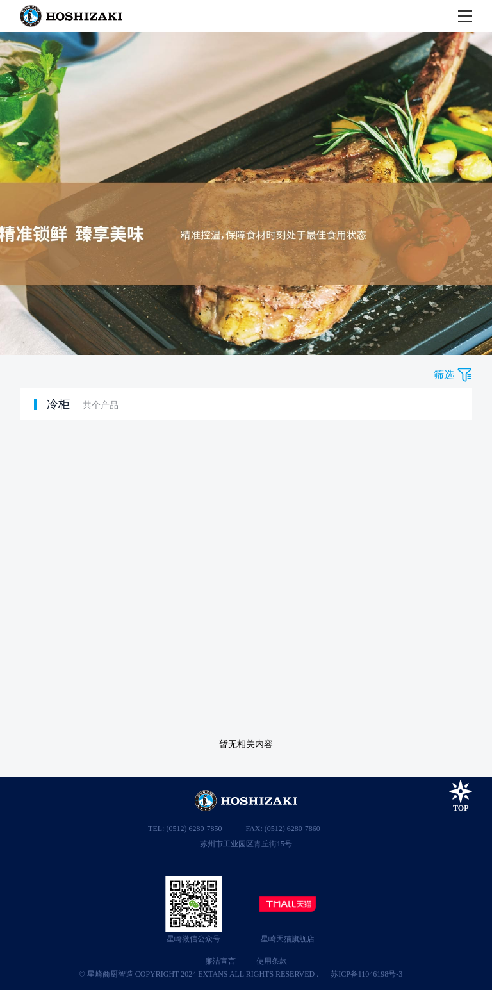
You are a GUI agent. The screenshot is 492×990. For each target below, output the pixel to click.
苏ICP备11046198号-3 (366, 973)
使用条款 (271, 961)
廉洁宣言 (220, 961)
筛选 (444, 374)
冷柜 (58, 404)
